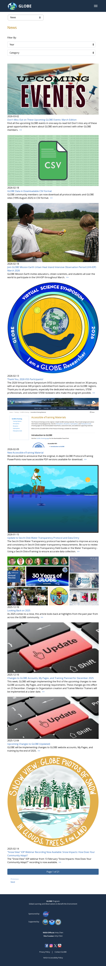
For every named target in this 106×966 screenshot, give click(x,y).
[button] (96, 6)
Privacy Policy (44, 952)
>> (20, 129)
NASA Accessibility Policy (53, 958)
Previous (15, 879)
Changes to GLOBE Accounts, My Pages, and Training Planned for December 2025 (50, 678)
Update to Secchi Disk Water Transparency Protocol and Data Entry (43, 537)
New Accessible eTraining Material (25, 452)
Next (13, 882)
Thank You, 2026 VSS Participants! (25, 379)
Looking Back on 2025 (18, 610)
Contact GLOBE (61, 952)
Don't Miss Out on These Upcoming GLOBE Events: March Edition (42, 119)
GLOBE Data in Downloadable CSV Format (29, 191)
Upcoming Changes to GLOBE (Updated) (28, 743)
